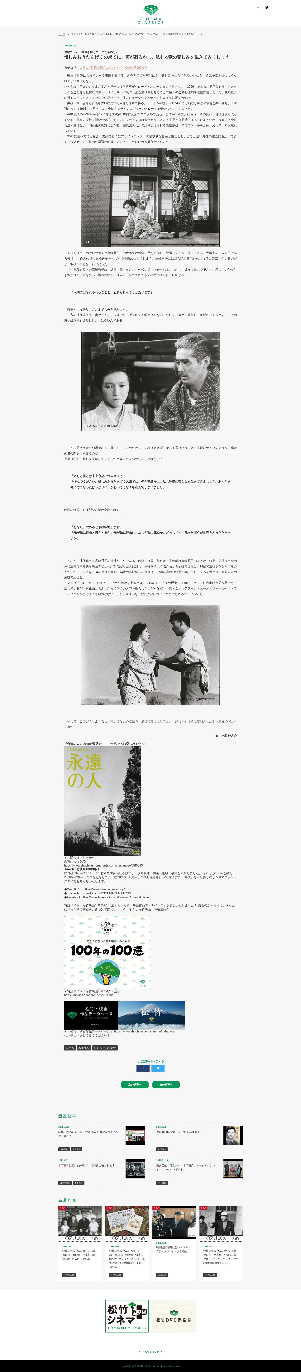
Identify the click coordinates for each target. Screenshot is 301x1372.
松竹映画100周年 (136, 67)
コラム (70, 1047)
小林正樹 (64, 1149)
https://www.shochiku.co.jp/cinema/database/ (144, 1031)
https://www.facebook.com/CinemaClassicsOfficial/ (116, 897)
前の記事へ (166, 1084)
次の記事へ (135, 1084)
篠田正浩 (162, 1275)
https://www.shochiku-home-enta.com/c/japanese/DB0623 (103, 865)
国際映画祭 (65, 1183)
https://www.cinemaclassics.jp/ (104, 889)
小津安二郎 (69, 1275)
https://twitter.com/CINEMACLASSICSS (104, 893)
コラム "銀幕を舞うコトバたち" (100, 67)
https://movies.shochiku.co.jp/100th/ (88, 995)
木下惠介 (84, 1047)
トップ (61, 34)
